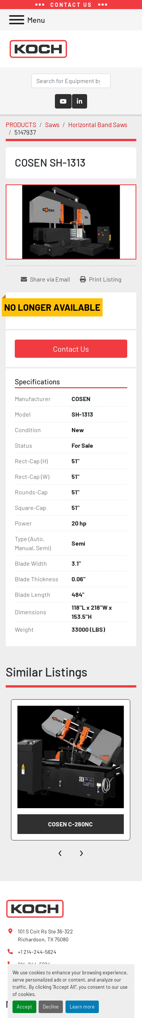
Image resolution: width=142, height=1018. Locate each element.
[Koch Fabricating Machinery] (35, 908)
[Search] (71, 81)
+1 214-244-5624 (37, 952)
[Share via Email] (45, 279)
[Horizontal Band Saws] (97, 124)
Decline (51, 1007)
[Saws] (52, 124)
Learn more (82, 1007)
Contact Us (71, 348)
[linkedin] (79, 101)
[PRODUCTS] (21, 124)
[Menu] (16, 19)
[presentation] (60, 851)
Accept (24, 1007)
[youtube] (63, 101)
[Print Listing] (100, 279)
